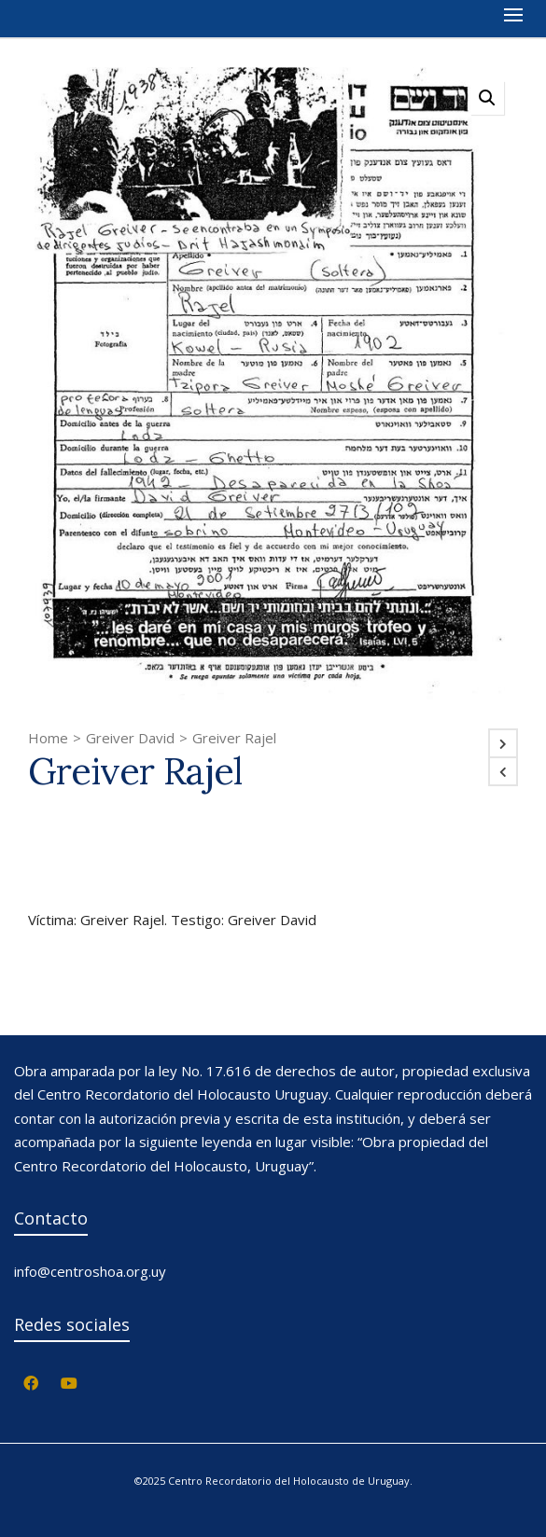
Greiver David (130, 737)
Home (48, 737)
